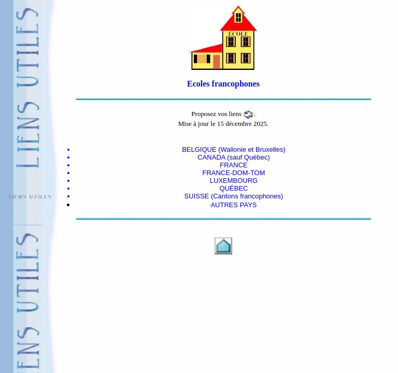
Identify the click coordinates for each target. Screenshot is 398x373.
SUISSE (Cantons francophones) (233, 196)
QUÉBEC (234, 188)
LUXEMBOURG (234, 180)
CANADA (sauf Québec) (233, 157)
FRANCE (233, 165)
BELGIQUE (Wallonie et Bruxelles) (234, 149)
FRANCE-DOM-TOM (233, 173)
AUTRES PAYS (233, 205)
